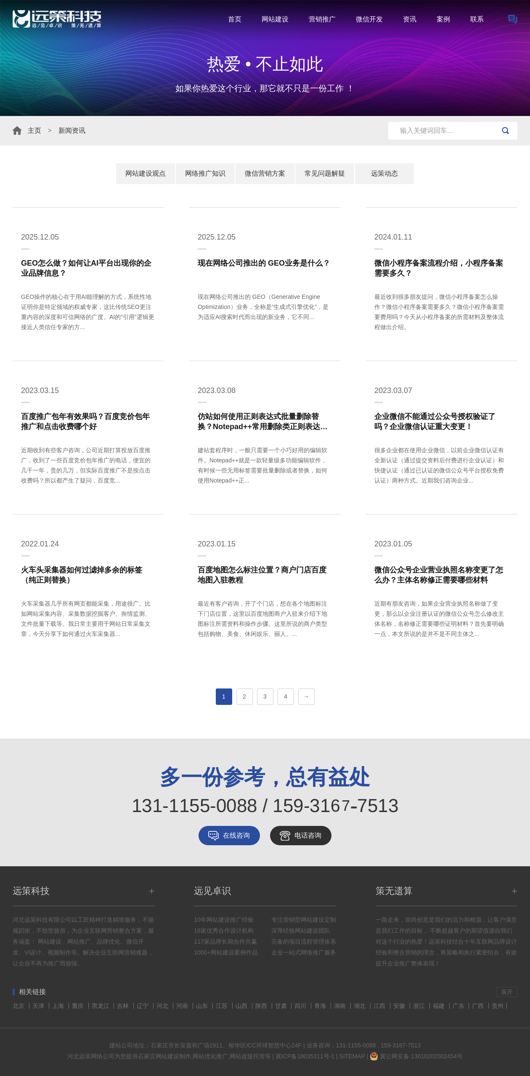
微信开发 (369, 19)
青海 (321, 1005)
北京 (19, 1005)
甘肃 (282, 1005)
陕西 (262, 1005)
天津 (39, 1005)
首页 (234, 19)
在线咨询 (236, 835)
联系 (477, 19)
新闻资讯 (71, 130)
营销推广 (322, 19)
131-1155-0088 (356, 1045)
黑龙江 (101, 1005)
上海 (59, 1005)
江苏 (222, 1005)
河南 (183, 1005)
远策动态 (384, 173)
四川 (301, 1005)
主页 (34, 130)
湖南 (340, 1005)
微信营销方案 (265, 173)
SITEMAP (352, 1056)
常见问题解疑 (325, 173)
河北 (163, 1005)
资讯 (409, 19)
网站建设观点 (145, 173)
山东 (202, 1005)
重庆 (78, 1005)
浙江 (420, 1005)
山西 (242, 1005)
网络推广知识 (205, 173)
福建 (439, 1005)
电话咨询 (307, 835)
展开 (507, 992)
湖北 (360, 1005)
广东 (459, 1005)
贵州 (498, 1005)
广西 (478, 1005)
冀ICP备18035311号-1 (305, 1056)
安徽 (400, 1005)
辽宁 (143, 1005)
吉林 (123, 1005)
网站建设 (275, 19)
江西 (380, 1005)
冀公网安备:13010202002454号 (421, 1056)
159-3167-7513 (401, 1045)
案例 (443, 19)
